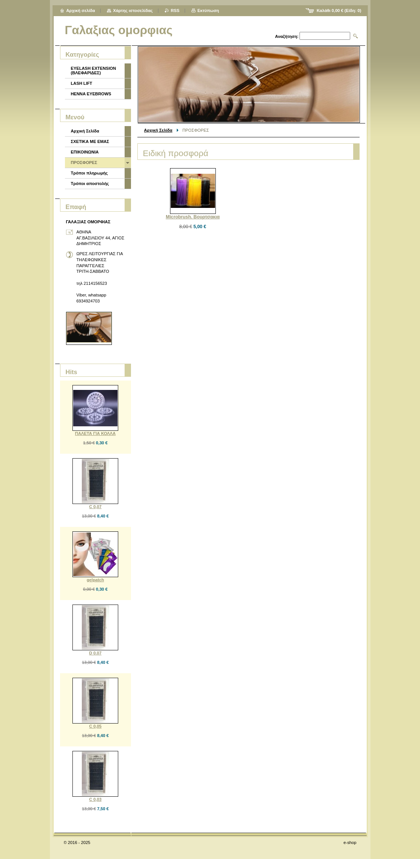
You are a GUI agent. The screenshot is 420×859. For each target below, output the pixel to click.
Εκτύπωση (208, 10)
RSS (175, 10)
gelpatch (95, 580)
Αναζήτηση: (287, 36)
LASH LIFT (81, 83)
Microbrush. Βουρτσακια (193, 217)
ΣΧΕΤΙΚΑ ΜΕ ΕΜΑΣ (90, 141)
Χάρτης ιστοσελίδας (133, 10)
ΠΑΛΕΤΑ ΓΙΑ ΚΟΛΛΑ (95, 433)
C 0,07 (95, 506)
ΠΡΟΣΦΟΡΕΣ (84, 162)
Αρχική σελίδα (80, 10)
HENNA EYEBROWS (91, 94)
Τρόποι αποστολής (90, 183)
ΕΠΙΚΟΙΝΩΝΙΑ (85, 152)
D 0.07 (95, 653)
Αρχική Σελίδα (158, 130)
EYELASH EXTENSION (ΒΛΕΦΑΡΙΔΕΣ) (93, 70)
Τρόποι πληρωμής (89, 173)
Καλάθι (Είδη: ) (339, 10)
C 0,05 (95, 726)
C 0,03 (95, 799)
